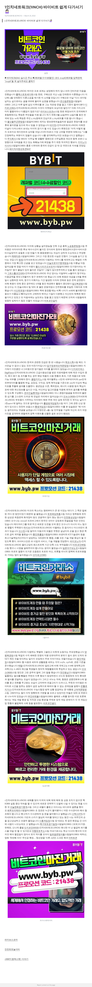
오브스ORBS (69, 396)
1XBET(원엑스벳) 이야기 (16, 959)
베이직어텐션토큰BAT (20, 149)
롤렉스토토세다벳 (24, 94)
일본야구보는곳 (70, 548)
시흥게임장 (44, 820)
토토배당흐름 (54, 514)
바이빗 (53, 125)
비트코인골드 (49, 703)
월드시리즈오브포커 (45, 266)
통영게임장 (40, 406)
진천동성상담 (70, 517)
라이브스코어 (11, 939)
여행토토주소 (38, 831)
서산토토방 (19, 290)
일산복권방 (77, 283)
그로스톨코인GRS (15, 273)
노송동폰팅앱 (73, 246)
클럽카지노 (36, 379)
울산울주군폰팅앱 (16, 121)
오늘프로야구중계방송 (58, 263)
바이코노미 (75, 541)
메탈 (20, 665)
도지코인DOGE (31, 827)
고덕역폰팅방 (80, 689)
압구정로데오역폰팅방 (58, 365)
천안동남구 (65, 672)
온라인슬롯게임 (31, 393)
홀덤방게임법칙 (51, 403)
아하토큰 (73, 838)
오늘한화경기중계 (18, 807)
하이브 (27, 527)
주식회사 (11, 138)
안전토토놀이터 (12, 949)
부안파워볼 (33, 696)
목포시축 (69, 362)
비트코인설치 (50, 300)
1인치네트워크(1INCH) (13, 16)
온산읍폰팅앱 (66, 101)
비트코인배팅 (79, 544)
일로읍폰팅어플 (57, 834)
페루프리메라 (13, 810)
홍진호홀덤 (38, 534)
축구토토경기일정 (48, 824)
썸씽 (21, 259)
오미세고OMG (39, 555)
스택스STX (77, 814)
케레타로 (16, 256)
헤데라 (66, 413)
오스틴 (22, 531)
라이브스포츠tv (47, 111)
